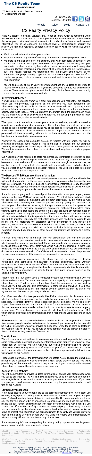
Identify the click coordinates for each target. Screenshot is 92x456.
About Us (5, 431)
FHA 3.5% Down (71, 441)
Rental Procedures (43, 431)
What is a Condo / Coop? (61, 439)
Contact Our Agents (65, 431)
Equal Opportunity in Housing (13, 443)
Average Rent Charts (10, 433)
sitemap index (67, 453)
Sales (54, 24)
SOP (88, 441)
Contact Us (82, 24)
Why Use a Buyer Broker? (32, 433)
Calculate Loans (83, 433)
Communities (7, 435)
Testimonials (84, 431)
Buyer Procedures (23, 431)
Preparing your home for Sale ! (14, 441)
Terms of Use (84, 439)
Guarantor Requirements (45, 441)
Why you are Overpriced (34, 439)
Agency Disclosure (66, 433)
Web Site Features (9, 439)
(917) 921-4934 (63, 17)
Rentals (41, 24)
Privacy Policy (50, 433)
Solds (67, 24)
